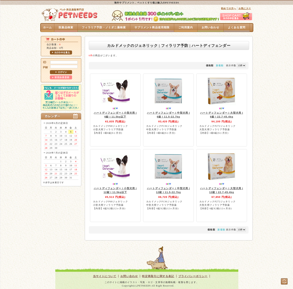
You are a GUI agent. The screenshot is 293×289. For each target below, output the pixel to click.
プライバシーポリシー (193, 276)
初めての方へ (228, 8)
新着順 (220, 65)
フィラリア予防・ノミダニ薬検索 (104, 27)
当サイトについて (105, 276)
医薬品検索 (66, 27)
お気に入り (244, 8)
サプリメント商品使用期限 (152, 27)
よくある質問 (236, 27)
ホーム (47, 27)
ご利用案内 (185, 27)
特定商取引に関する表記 (158, 276)
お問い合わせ (210, 27)
